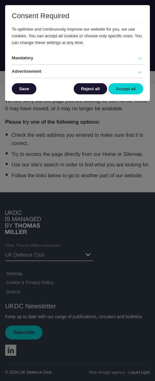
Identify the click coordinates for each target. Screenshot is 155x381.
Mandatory (22, 57)
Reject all (90, 88)
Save (24, 88)
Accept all (126, 88)
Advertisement (26, 71)
